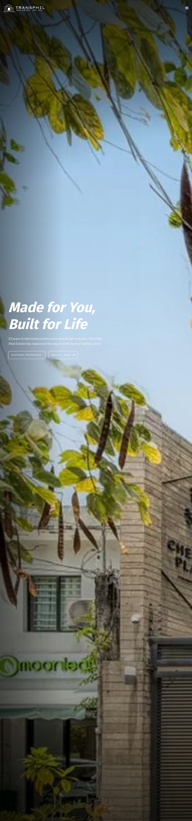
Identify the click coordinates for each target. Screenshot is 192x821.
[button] (187, 8)
